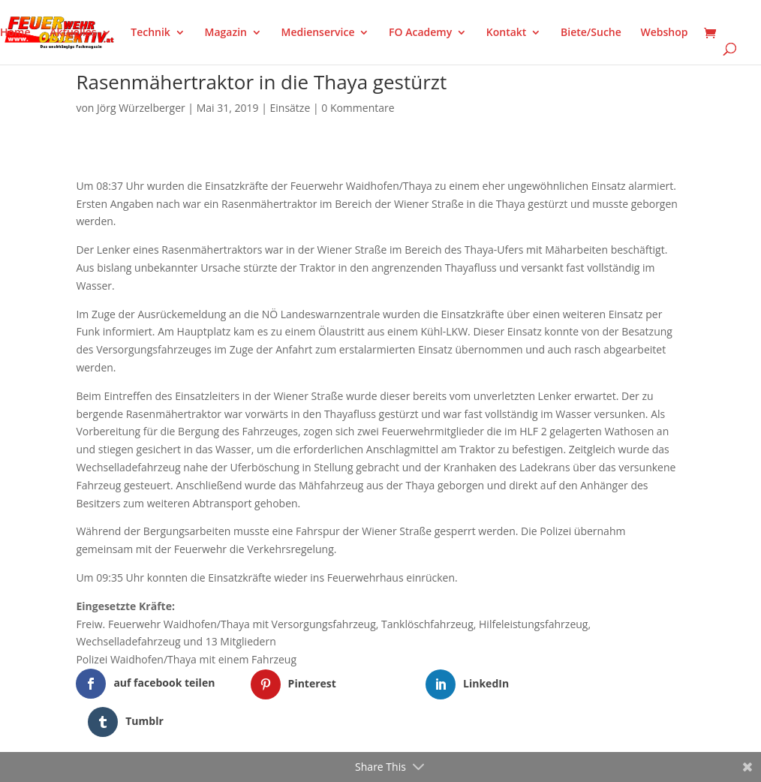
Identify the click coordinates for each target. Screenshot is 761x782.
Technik (150, 33)
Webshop (663, 33)
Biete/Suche (591, 33)
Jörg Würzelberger (141, 108)
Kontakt (506, 33)
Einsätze (290, 108)
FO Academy (420, 33)
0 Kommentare (357, 108)
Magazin (226, 33)
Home (15, 33)
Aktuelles (73, 33)
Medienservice (318, 33)
